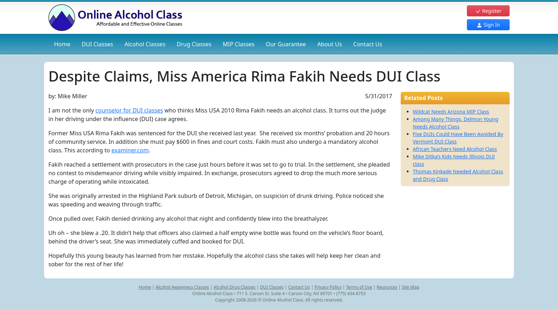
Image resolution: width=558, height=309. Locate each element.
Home (62, 44)
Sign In (488, 24)
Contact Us (367, 44)
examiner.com (130, 150)
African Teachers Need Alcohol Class (455, 149)
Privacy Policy (328, 287)
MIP (238, 44)
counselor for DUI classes (129, 110)
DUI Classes (272, 287)
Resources (387, 287)
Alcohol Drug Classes (235, 287)
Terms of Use (359, 287)
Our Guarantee (286, 44)
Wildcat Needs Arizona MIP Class (451, 111)
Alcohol (145, 44)
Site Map (410, 287)
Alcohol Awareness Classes (182, 287)
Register (488, 10)
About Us (329, 44)
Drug (194, 44)
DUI (97, 44)
